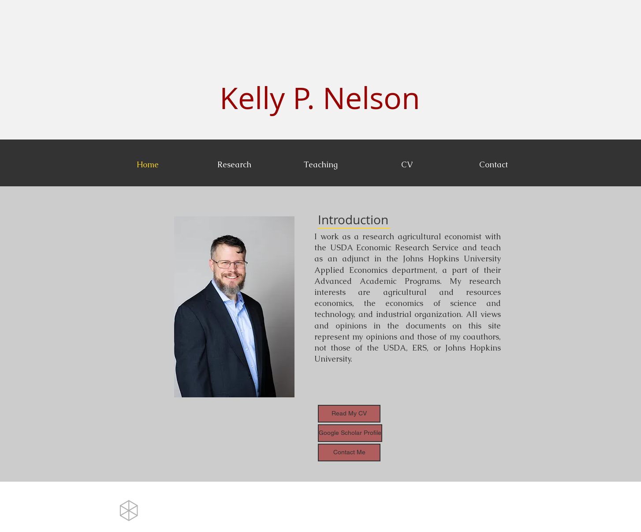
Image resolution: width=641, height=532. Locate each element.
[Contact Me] (349, 452)
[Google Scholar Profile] (350, 433)
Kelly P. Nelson (320, 98)
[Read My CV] (349, 414)
